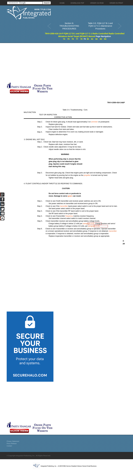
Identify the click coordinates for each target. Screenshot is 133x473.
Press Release (12, 443)
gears (70, 196)
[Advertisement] (54, 62)
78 (81, 39)
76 (73, 39)
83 (101, 39)
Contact (9, 446)
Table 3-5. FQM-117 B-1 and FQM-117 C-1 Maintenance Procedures (100, 26)
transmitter (64, 206)
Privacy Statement (13, 441)
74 (64, 39)
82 (96, 39)
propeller (87, 175)
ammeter (94, 122)
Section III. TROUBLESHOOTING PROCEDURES (69, 26)
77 (77, 39)
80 (88, 39)
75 (68, 39)
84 (105, 39)
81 (92, 39)
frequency (69, 216)
